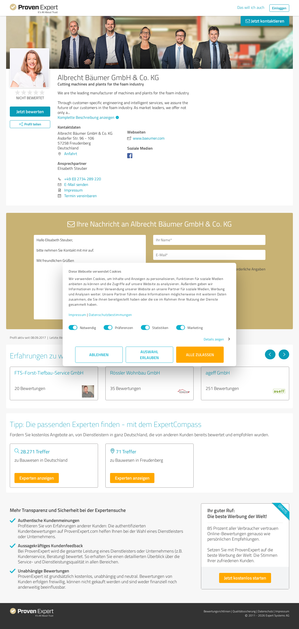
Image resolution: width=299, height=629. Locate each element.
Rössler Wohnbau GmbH (135, 372)
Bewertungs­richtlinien (217, 611)
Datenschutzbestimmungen (117, 314)
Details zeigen (207, 339)
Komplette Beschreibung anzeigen (88, 117)
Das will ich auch (250, 7)
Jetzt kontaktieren (265, 21)
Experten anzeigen (36, 478)
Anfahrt (70, 153)
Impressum (84, 314)
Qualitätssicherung (244, 611)
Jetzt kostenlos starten (245, 578)
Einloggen (279, 8)
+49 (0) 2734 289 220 (82, 178)
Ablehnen (99, 354)
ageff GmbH (218, 372)
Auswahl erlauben (149, 354)
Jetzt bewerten (30, 111)
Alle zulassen (200, 354)
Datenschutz (265, 611)
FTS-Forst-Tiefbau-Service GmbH (49, 372)
